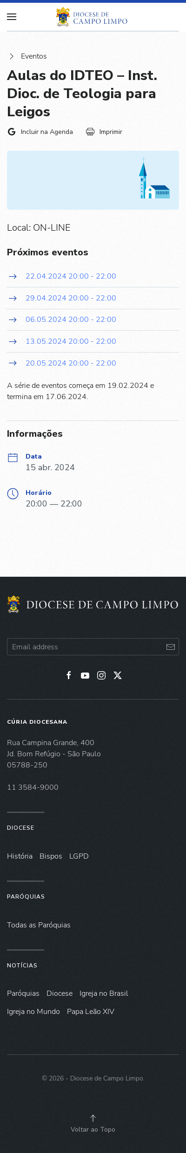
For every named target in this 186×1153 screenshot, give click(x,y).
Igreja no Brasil (104, 993)
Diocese (20, 828)
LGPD (79, 856)
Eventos (27, 56)
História (20, 856)
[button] (93, 1118)
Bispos (51, 856)
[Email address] (93, 646)
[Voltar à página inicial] (93, 17)
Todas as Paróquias (39, 925)
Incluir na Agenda (40, 131)
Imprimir (104, 131)
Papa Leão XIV (90, 1011)
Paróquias (26, 896)
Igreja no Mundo (33, 1011)
